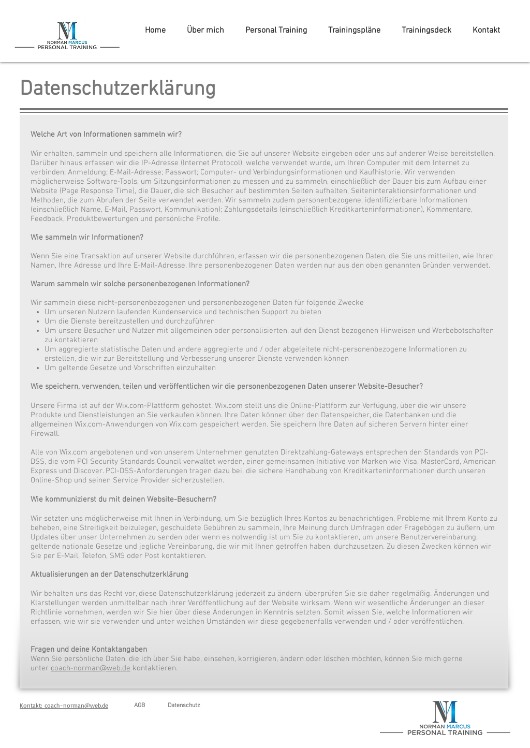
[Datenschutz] (184, 705)
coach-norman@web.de (90, 668)
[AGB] (139, 705)
